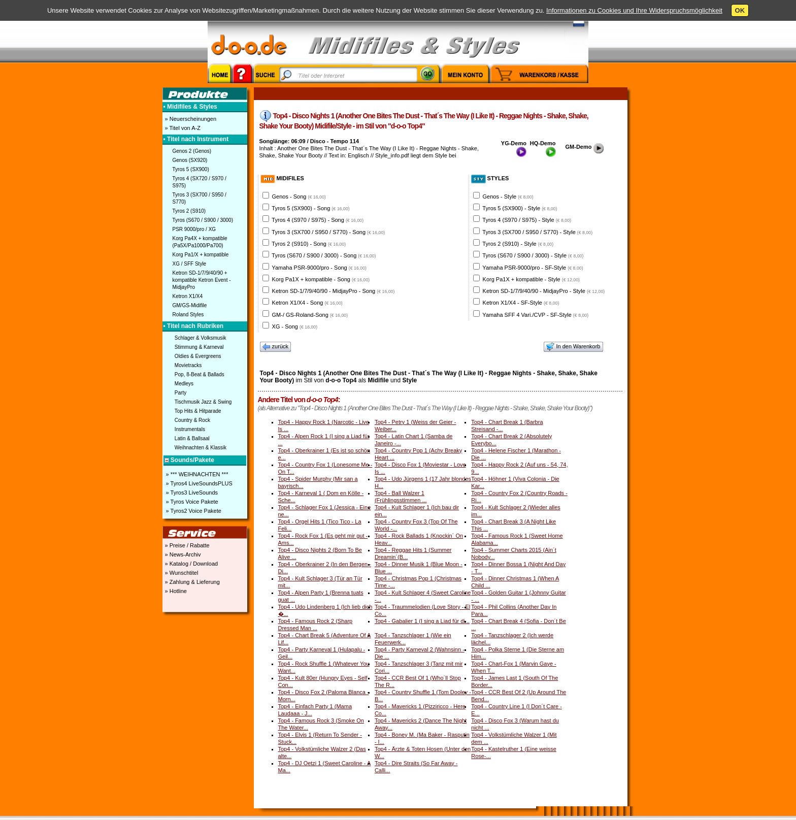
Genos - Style (508, 196)
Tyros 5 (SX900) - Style (519, 208)
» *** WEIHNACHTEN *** (196, 474)
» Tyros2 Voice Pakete (192, 511)
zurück (275, 347)
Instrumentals (190, 429)
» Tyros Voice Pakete (191, 502)
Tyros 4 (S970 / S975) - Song (317, 220)
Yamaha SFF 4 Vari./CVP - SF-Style (535, 315)
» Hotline (175, 591)
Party (180, 393)
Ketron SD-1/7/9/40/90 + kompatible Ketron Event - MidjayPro (202, 280)
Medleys (184, 383)
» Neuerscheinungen (190, 119)
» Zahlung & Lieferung (191, 582)
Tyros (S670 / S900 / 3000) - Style (532, 255)
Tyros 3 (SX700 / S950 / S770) (199, 198)
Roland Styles (188, 314)
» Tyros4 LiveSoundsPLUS (198, 483)
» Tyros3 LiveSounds (191, 492)
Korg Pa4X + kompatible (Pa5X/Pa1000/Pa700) (200, 242)
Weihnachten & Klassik (200, 447)
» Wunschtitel (180, 573)
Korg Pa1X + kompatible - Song (321, 279)
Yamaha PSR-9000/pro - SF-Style (532, 268)
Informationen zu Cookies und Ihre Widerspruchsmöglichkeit (634, 10)
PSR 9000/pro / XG (194, 229)
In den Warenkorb (573, 347)
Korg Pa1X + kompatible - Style (531, 279)
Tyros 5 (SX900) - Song (310, 208)
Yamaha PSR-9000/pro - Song (319, 268)
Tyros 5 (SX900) (191, 169)
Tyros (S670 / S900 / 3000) (203, 220)
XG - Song (295, 326)
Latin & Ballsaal (192, 438)
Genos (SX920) (190, 160)
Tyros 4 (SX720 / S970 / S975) (199, 182)
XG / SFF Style (190, 264)
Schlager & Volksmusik (200, 338)
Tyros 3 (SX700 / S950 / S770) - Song (328, 232)
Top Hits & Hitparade (198, 411)
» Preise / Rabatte (186, 545)
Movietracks (188, 365)
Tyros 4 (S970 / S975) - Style (526, 220)
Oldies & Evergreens (198, 356)
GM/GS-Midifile (190, 305)
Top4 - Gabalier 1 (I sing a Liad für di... (422, 621)
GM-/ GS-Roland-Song (310, 315)
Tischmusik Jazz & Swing (203, 402)
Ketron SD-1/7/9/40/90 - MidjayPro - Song (333, 291)
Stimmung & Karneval (199, 347)
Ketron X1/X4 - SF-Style (521, 303)
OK (740, 10)
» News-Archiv (182, 554)
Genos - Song (299, 196)
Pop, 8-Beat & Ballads (199, 374)
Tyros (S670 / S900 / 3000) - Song (324, 255)
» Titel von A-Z (182, 128)
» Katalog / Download (190, 564)
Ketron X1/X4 (188, 296)
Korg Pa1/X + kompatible (201, 254)
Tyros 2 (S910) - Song (309, 244)
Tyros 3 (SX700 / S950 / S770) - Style (537, 232)
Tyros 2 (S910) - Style (517, 244)
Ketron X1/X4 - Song (307, 303)
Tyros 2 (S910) (189, 211)
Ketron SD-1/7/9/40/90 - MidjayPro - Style (544, 291)
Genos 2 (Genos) (192, 151)
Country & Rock (192, 420)
